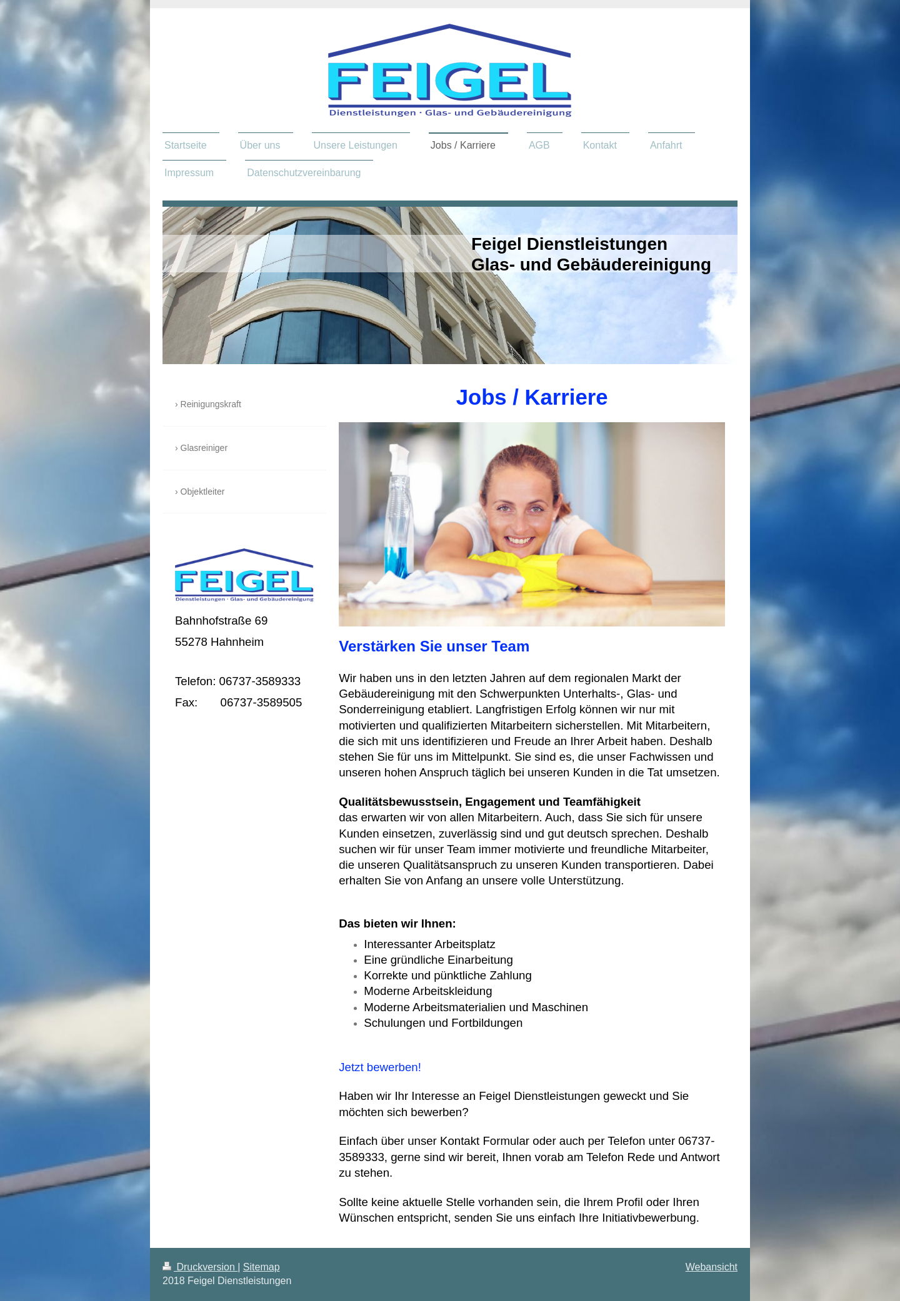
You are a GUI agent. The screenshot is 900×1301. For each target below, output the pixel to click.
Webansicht (712, 1267)
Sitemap (261, 1267)
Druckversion (200, 1267)
